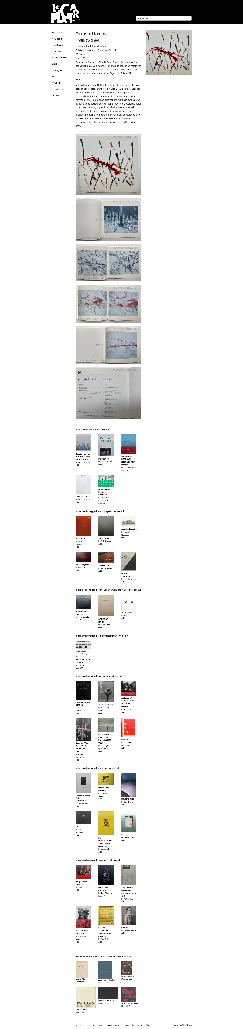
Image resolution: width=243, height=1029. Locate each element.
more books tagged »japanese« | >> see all (99, 676)
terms (126, 1025)
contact (118, 1025)
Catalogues (57, 70)
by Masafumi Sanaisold (128, 615)
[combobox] (164, 18)
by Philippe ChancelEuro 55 (103, 793)
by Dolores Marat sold (83, 800)
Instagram (150, 1025)
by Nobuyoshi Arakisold (82, 936)
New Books (57, 39)
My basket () (58, 89)
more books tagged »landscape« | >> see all (100, 511)
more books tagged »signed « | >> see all (98, 860)
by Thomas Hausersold (128, 930)
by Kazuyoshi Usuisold (128, 837)
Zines (54, 64)
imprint (102, 1025)
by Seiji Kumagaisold (105, 541)
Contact (55, 95)
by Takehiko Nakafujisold (83, 707)
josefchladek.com (185, 1025)
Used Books (57, 45)
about (110, 1025)
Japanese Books (59, 58)
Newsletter (57, 83)
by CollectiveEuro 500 (83, 659)
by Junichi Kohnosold (82, 567)
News (54, 77)
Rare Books (57, 51)
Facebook (137, 1025)
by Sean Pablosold (128, 802)
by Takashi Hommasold (83, 459)
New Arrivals (57, 33)
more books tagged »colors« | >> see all (97, 768)
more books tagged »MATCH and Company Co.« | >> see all (108, 590)
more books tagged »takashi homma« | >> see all (102, 635)
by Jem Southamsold (105, 568)
